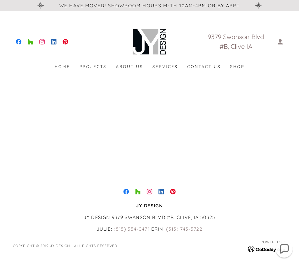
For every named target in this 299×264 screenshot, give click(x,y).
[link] (19, 42)
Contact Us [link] (204, 66)
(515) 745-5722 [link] (184, 229)
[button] (280, 42)
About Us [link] (129, 66)
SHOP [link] (237, 66)
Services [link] (165, 66)
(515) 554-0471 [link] (132, 229)
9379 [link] (214, 37)
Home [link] (62, 66)
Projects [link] (93, 66)
